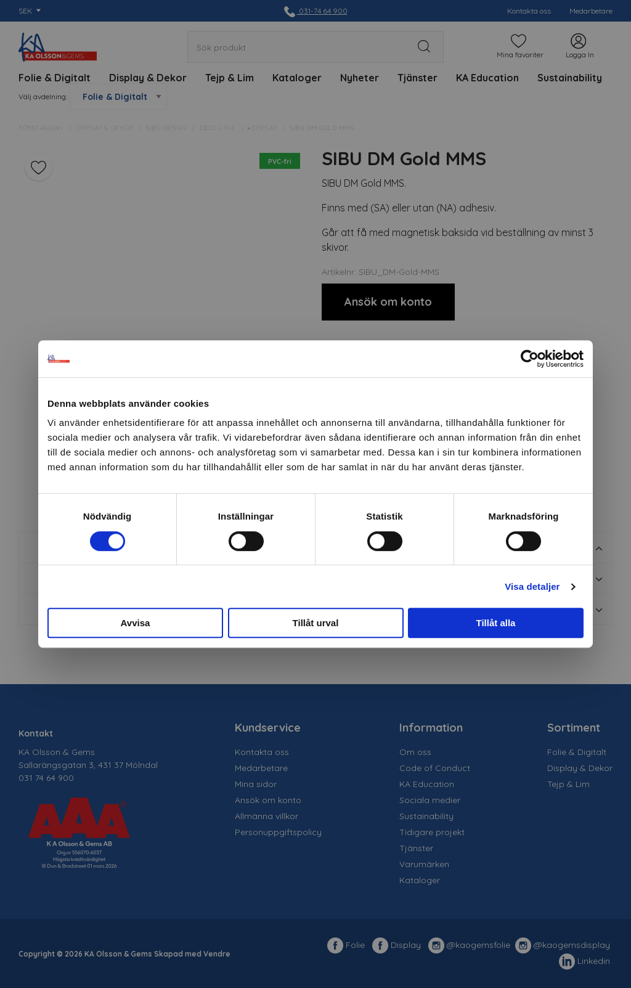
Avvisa (135, 623)
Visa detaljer (532, 586)
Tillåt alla (496, 623)
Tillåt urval (316, 623)
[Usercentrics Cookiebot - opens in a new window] (530, 358)
